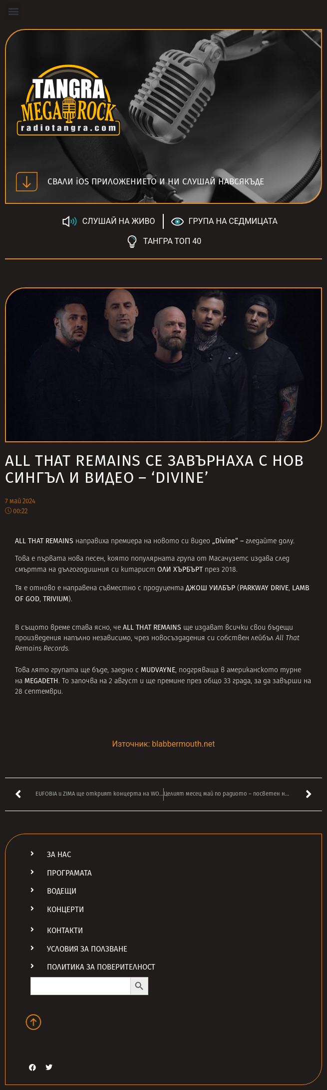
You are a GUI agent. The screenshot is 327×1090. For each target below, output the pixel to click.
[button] (13, 10)
